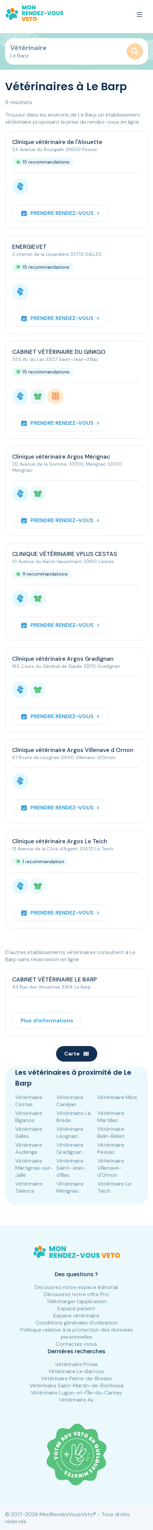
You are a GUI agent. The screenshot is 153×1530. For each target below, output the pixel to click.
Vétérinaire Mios (117, 1097)
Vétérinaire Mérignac (69, 1187)
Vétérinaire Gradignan (69, 1148)
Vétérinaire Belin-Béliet (111, 1132)
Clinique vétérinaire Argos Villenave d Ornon (72, 750)
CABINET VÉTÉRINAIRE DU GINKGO (59, 352)
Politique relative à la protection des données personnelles (76, 1333)
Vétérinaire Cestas (28, 1101)
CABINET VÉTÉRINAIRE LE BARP (54, 979)
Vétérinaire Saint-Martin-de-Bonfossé (76, 1385)
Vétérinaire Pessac (110, 1148)
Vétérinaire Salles (28, 1132)
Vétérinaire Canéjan (69, 1101)
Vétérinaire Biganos (28, 1117)
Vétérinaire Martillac (110, 1117)
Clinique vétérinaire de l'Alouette (57, 142)
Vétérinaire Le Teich (114, 1187)
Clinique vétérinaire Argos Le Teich (59, 841)
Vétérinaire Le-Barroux (76, 1371)
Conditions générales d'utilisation (76, 1322)
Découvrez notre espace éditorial (76, 1287)
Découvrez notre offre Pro (76, 1294)
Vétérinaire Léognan (69, 1132)
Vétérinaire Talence (28, 1187)
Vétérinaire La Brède (73, 1117)
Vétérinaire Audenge (28, 1148)
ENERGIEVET (29, 246)
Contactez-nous (76, 1343)
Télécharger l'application (76, 1301)
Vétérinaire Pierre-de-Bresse (76, 1378)
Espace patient (76, 1308)
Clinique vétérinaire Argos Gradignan (62, 658)
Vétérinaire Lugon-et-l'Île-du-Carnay (76, 1392)
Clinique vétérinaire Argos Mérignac (61, 456)
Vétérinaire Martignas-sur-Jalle (34, 1168)
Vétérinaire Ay (76, 1399)
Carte (76, 1053)
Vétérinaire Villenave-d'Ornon (110, 1168)
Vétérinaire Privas (76, 1364)
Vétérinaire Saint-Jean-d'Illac (71, 1168)
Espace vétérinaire (76, 1315)
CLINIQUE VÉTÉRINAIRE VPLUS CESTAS (64, 554)
